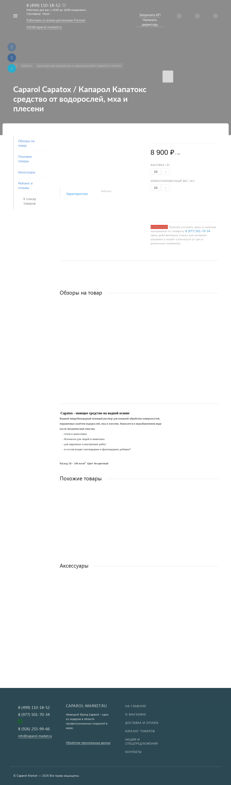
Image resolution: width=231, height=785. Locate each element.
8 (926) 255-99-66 (34, 728)
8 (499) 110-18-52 (43, 5)
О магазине (135, 714)
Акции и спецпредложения (141, 741)
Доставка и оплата (141, 723)
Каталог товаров (140, 731)
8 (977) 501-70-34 (197, 231)
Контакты (133, 752)
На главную (135, 706)
